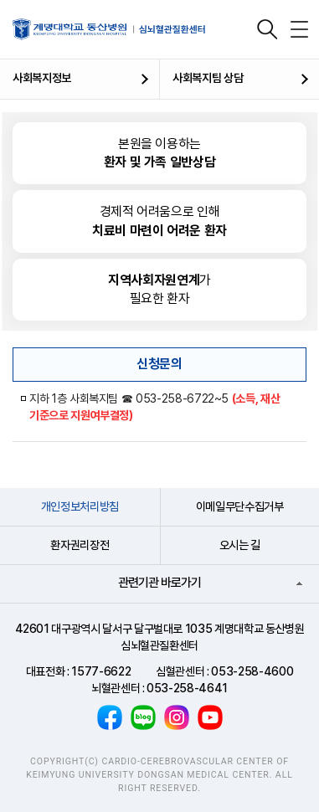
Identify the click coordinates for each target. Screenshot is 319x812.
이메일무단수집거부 (240, 506)
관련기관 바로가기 (160, 582)
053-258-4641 (187, 688)
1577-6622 (101, 671)
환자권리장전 (79, 545)
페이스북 (109, 717)
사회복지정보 (42, 78)
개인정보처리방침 (80, 506)
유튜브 (210, 717)
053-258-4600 (252, 671)
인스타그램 (176, 717)
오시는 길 (239, 545)
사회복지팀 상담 (207, 78)
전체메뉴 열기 (299, 29)
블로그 (143, 717)
